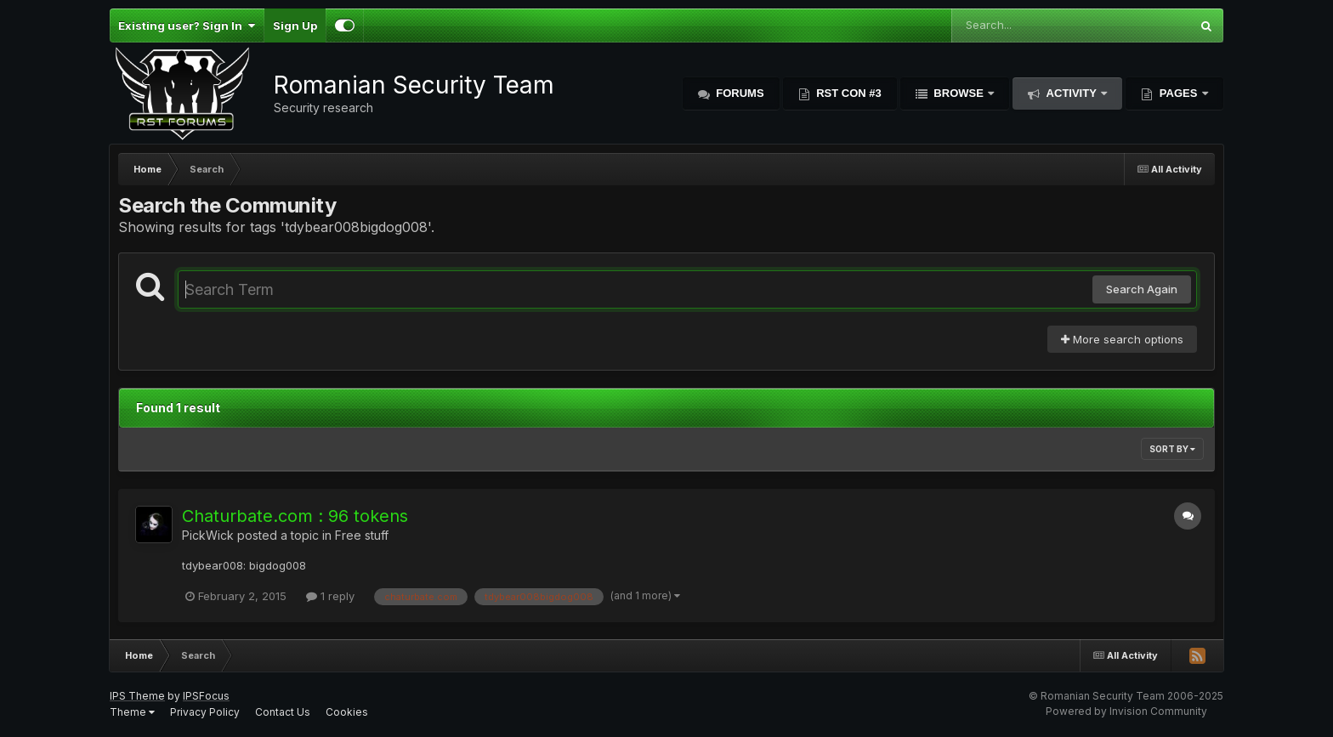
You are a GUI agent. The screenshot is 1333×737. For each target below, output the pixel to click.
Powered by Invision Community (1126, 711)
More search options (1122, 339)
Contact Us (282, 712)
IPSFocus (206, 695)
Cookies (347, 712)
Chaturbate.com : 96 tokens (295, 516)
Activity (1071, 93)
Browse (959, 93)
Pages (1178, 93)
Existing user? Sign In (186, 26)
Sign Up (295, 25)
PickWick (208, 535)
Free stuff (362, 535)
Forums (738, 93)
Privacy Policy (205, 712)
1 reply (330, 596)
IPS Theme (137, 695)
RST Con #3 (848, 93)
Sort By (1172, 449)
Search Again (1141, 289)
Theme (132, 712)
